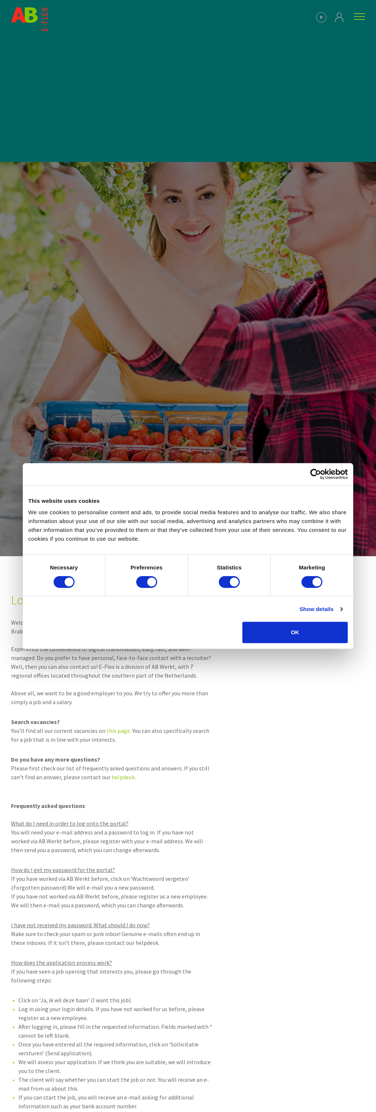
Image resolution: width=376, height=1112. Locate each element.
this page (118, 730)
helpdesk (123, 777)
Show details (317, 609)
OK (295, 632)
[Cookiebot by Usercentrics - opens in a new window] (315, 474)
